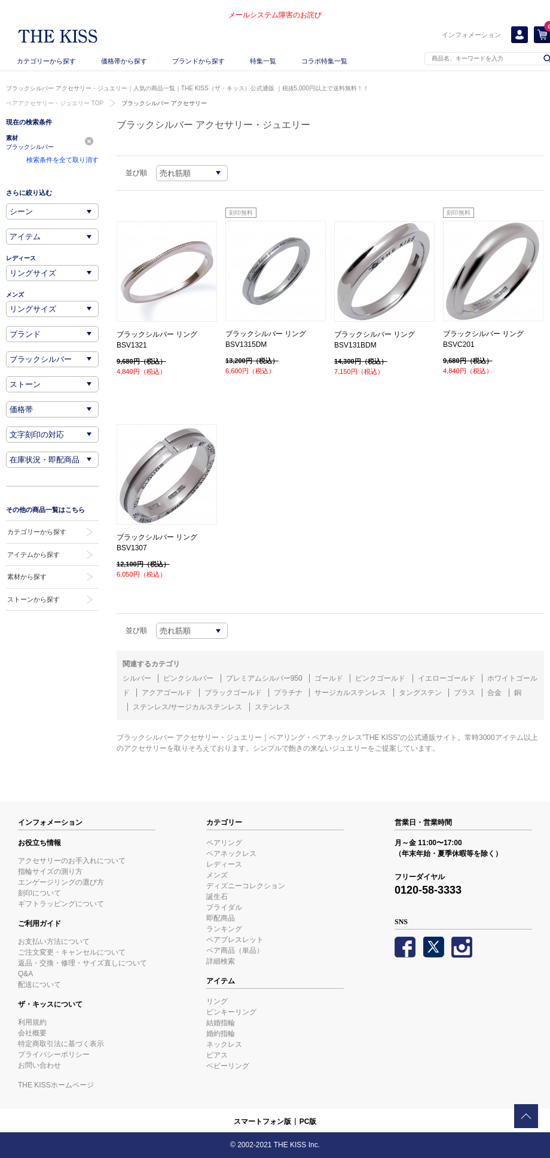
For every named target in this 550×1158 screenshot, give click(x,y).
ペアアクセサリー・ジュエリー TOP (54, 103)
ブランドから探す (198, 61)
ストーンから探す (33, 599)
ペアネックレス (231, 853)
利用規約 (32, 1022)
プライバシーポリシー (54, 1054)
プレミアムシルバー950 (264, 678)
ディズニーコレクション (245, 886)
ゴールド (328, 678)
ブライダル (224, 907)
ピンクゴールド (380, 678)
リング (217, 1001)
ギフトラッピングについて (61, 904)
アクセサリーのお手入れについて (72, 861)
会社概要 (32, 1033)
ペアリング (224, 843)
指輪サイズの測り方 (50, 871)
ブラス (464, 692)
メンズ (217, 875)
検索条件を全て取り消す (62, 159)
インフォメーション (471, 34)
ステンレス (273, 707)
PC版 (308, 1121)
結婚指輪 (220, 1023)
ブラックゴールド (233, 692)
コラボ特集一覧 (324, 61)
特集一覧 (263, 61)
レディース (224, 864)
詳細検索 (220, 961)
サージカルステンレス (350, 692)
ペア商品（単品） (235, 950)
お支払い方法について (54, 941)
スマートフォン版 (262, 1121)
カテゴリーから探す (46, 61)
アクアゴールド (167, 692)
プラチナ (288, 692)
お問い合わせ (39, 1065)
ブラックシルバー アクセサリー (164, 103)
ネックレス (224, 1044)
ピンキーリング (231, 1012)
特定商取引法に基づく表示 (61, 1044)
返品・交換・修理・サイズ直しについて (82, 963)
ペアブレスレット (235, 939)
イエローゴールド (446, 678)
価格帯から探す (124, 61)
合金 (494, 692)
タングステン (420, 692)
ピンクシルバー (188, 678)
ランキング (224, 929)
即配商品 (220, 918)
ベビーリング (227, 1066)
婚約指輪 (220, 1033)
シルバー (137, 678)
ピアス (217, 1055)
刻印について (39, 893)
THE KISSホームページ (56, 1085)
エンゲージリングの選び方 (61, 882)
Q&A (25, 974)
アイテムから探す (33, 554)
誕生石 (217, 896)
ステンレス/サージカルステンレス (187, 707)
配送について (39, 984)
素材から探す (27, 576)
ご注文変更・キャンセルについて (72, 952)
